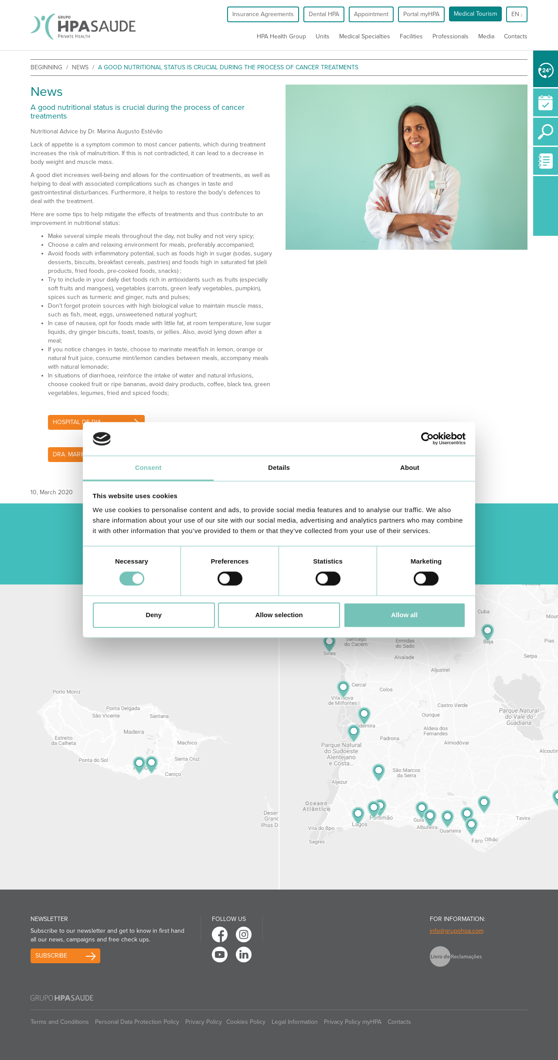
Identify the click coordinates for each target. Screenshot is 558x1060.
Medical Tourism (475, 13)
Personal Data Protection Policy (137, 1022)
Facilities (411, 36)
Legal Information (295, 1022)
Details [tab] (279, 467)
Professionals (450, 36)
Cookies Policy (245, 1022)
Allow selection (279, 614)
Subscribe (51, 955)
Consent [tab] (148, 467)
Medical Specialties (364, 36)
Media (486, 36)
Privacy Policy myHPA (352, 1022)
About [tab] (409, 467)
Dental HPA (324, 14)
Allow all (404, 614)
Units (323, 36)
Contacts (515, 36)
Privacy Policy (203, 1022)
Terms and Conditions (60, 1022)
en (516, 14)
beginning (46, 67)
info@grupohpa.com (456, 930)
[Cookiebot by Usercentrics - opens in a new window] (427, 438)
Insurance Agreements (263, 14)
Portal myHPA (421, 14)
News (80, 67)
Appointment (371, 14)
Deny (154, 614)
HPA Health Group (281, 36)
